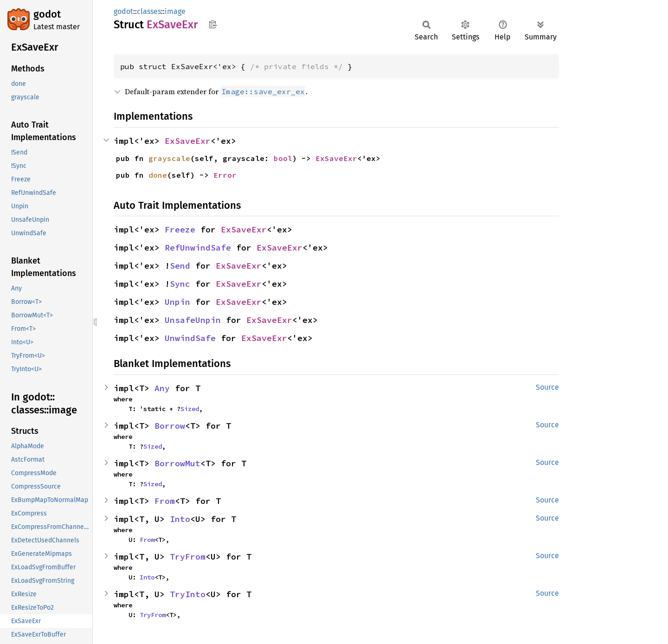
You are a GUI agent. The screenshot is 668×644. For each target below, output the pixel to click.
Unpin (177, 301)
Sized (189, 409)
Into (180, 519)
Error (225, 175)
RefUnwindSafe (198, 247)
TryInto (188, 594)
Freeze (180, 229)
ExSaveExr (188, 140)
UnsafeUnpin (193, 320)
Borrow (169, 425)
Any (162, 388)
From (164, 501)
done (157, 175)
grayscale (169, 158)
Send (180, 265)
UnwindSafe (190, 338)
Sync (180, 283)
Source (547, 387)
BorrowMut (177, 463)
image (175, 11)
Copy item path (212, 24)
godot (47, 14)
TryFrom (188, 556)
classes (149, 11)
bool (283, 158)
